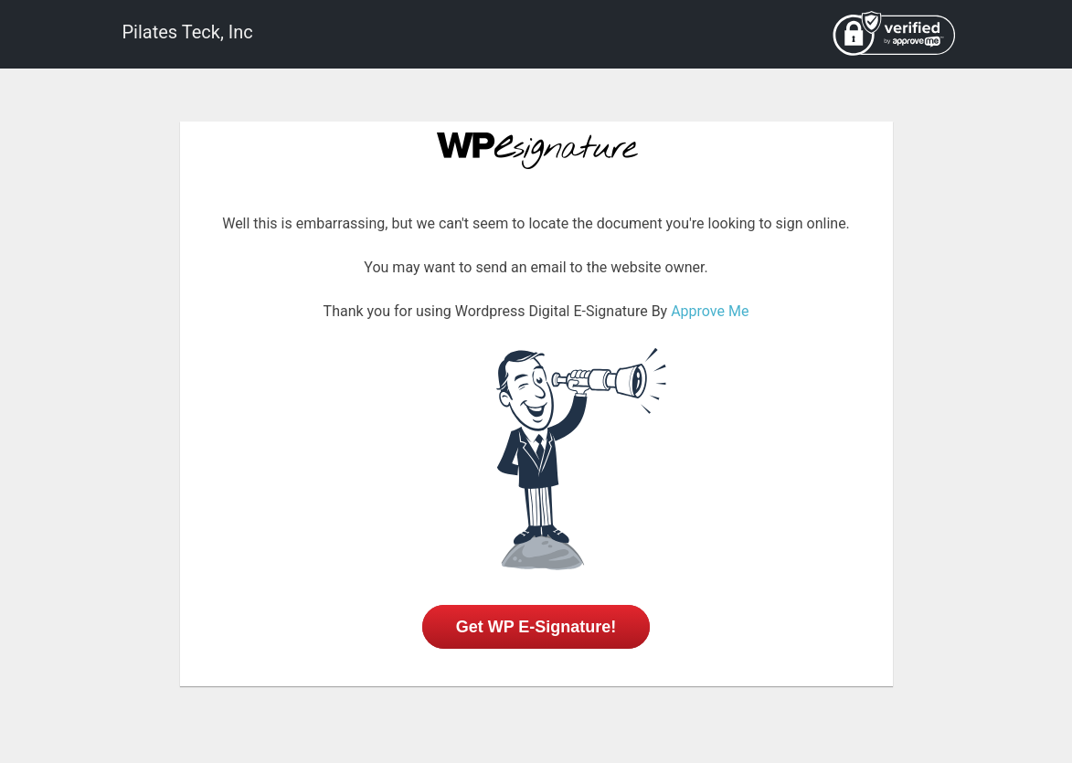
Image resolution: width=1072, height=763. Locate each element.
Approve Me (709, 311)
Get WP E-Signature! (536, 627)
